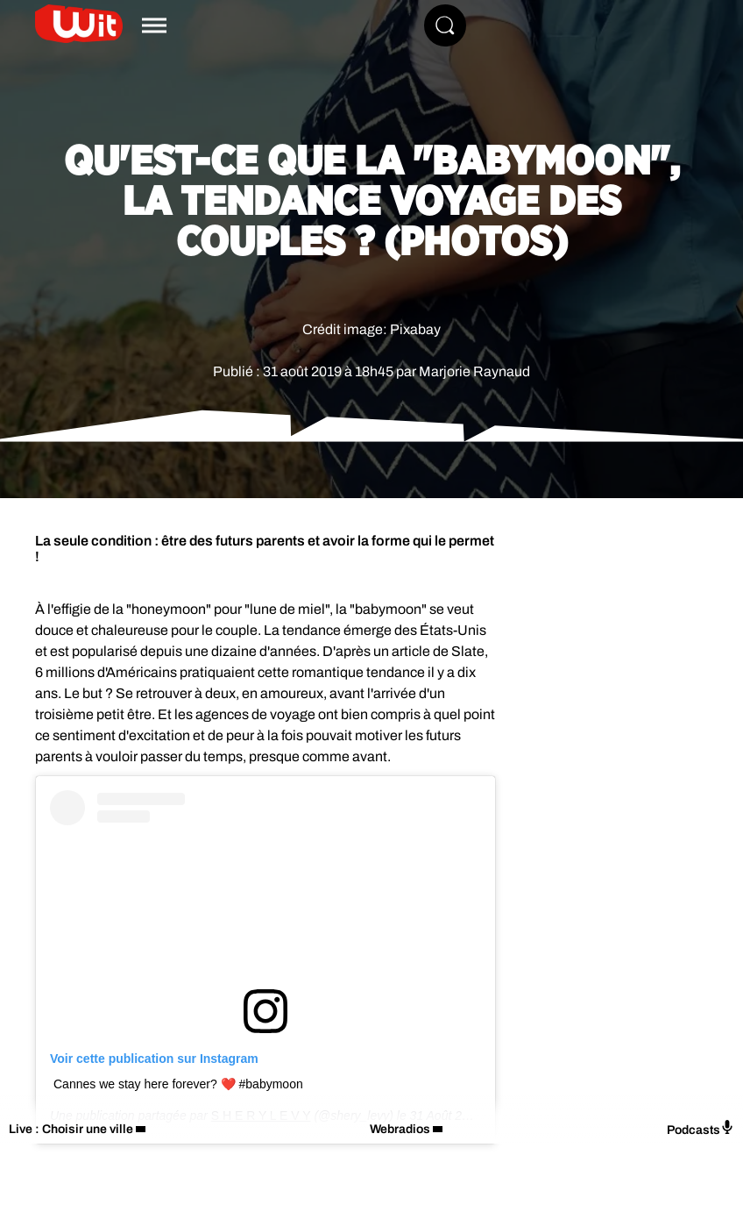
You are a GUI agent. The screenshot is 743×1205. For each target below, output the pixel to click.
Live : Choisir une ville (71, 1129)
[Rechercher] (445, 25)
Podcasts (700, 1128)
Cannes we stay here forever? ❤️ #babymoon (178, 1084)
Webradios (400, 1129)
